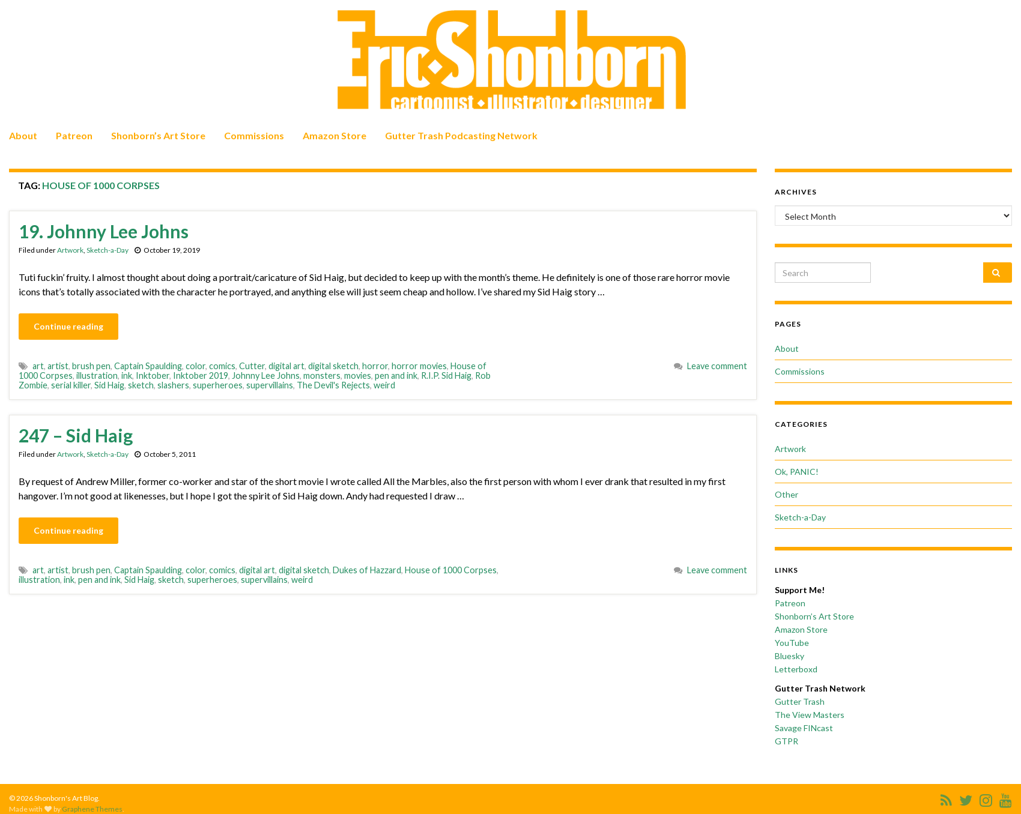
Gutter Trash (800, 701)
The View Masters (809, 715)
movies (357, 375)
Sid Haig (109, 385)
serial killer (71, 385)
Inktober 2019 (200, 375)
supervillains (269, 385)
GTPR (786, 741)
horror (375, 366)
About (23, 135)
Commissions (254, 135)
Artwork (70, 250)
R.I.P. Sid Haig (446, 375)
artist (57, 366)
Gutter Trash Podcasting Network (461, 135)
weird (384, 385)
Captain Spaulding (148, 366)
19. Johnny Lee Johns (104, 231)
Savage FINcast (804, 728)
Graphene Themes (92, 808)
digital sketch (333, 366)
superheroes (218, 385)
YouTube (792, 643)
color (195, 366)
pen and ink (396, 375)
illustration (97, 375)
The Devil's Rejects (333, 385)
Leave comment (717, 366)
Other (786, 494)
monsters (322, 375)
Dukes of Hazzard (367, 570)
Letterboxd (796, 669)
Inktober (152, 375)
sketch (141, 385)
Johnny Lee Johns (266, 375)
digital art (286, 366)
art (38, 366)
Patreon (74, 135)
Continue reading (68, 326)
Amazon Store (334, 135)
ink (126, 375)
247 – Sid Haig (76, 435)
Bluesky (789, 656)
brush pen (91, 366)
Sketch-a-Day (107, 250)
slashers (173, 385)
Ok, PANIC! (797, 471)
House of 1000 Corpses (451, 570)
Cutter (252, 366)
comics (222, 366)
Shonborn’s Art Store (158, 135)
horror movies (419, 366)
